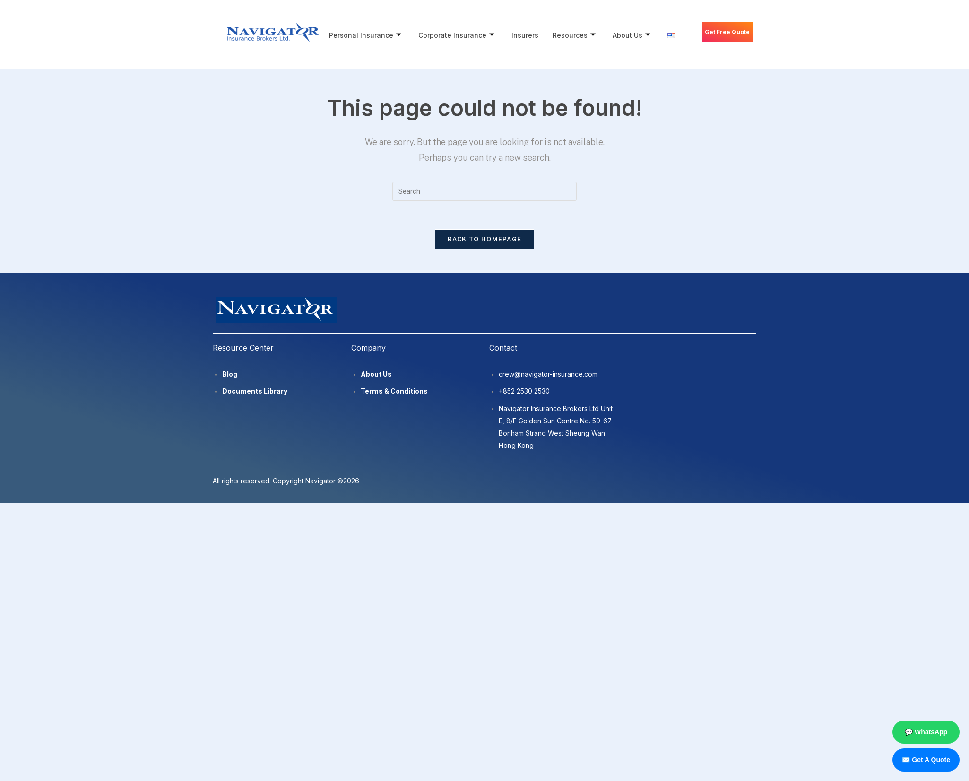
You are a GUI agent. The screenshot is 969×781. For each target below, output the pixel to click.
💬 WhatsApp (926, 732)
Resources (577, 35)
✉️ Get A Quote (926, 760)
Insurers (527, 35)
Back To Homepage (485, 239)
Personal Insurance (365, 35)
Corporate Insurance (458, 35)
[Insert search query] (484, 191)
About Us (636, 35)
